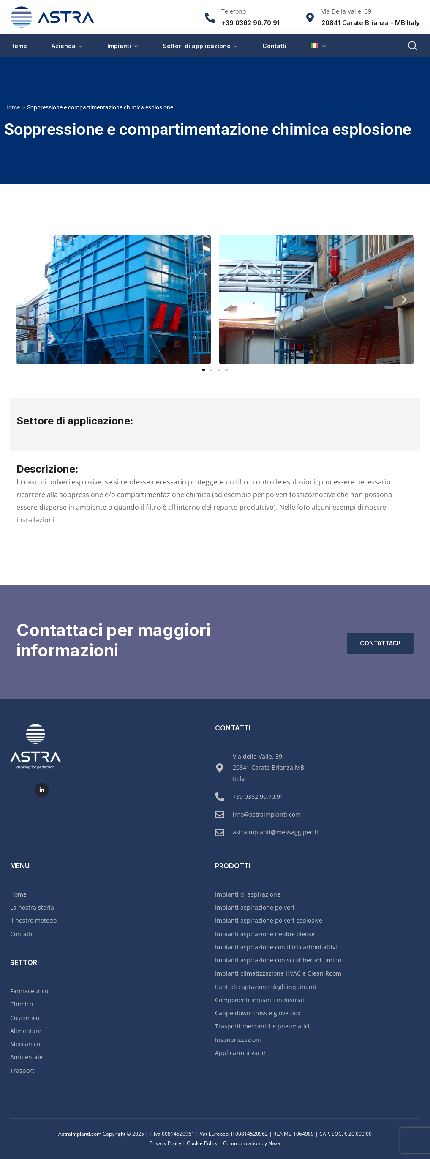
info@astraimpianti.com (267, 814)
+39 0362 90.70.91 (258, 797)
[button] (26, 300)
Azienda (64, 45)
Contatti (274, 45)
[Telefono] (210, 18)
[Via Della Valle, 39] (310, 18)
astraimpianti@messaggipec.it (275, 832)
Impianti (119, 45)
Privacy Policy (165, 1143)
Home (18, 45)
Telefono (233, 11)
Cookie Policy (202, 1143)
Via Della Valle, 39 (346, 11)
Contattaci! (380, 643)
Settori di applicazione (197, 45)
